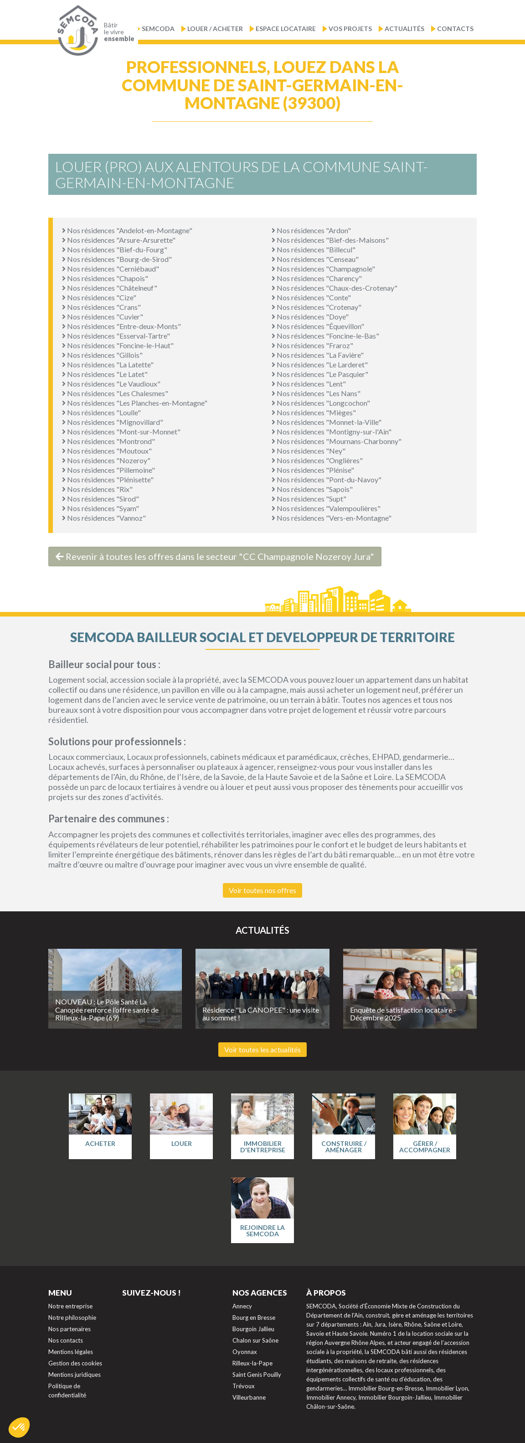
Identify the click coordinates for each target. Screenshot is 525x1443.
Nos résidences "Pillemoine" (108, 469)
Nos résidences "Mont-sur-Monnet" (121, 431)
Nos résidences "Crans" (101, 307)
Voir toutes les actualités (262, 1049)
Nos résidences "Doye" (310, 316)
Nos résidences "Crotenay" (316, 307)
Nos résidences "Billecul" (313, 249)
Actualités (404, 28)
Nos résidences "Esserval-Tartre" (116, 335)
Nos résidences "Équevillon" (318, 326)
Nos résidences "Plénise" (313, 469)
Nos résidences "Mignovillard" (112, 422)
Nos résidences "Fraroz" (312, 345)
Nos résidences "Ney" (308, 450)
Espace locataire (286, 28)
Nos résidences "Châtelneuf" (109, 287)
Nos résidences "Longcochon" (321, 402)
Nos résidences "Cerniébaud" (110, 268)
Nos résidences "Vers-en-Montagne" (331, 517)
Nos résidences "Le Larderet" (320, 364)
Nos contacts (65, 1340)
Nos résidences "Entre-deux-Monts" (121, 326)
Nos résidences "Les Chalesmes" (115, 393)
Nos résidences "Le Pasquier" (320, 374)
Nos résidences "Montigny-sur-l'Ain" (331, 431)
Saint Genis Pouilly (256, 1374)
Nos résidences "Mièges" (314, 412)
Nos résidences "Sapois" (312, 489)
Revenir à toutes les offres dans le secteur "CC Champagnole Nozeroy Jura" (215, 556)
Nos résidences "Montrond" (108, 441)
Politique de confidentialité (67, 1390)
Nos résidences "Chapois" (105, 278)
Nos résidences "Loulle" (101, 412)
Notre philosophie (72, 1317)
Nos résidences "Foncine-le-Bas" (325, 335)
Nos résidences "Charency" (317, 278)
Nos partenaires (69, 1329)
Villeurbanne (249, 1397)
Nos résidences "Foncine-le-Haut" (118, 345)
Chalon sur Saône (255, 1340)
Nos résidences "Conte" (311, 297)
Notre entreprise (70, 1306)
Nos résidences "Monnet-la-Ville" (326, 422)
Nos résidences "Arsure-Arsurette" (118, 239)
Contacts (455, 28)
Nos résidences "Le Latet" (105, 374)
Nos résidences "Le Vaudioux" (111, 383)
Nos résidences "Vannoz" (104, 517)
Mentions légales (70, 1351)
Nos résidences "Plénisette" (108, 479)
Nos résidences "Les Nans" (316, 393)
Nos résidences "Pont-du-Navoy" (326, 479)
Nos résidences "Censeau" (315, 259)
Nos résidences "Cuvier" (102, 316)
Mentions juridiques (74, 1374)
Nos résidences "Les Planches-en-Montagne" (134, 402)
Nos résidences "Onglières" (317, 460)
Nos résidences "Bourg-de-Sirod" (117, 259)
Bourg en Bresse (253, 1317)
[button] (19, 1427)
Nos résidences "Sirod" (100, 498)
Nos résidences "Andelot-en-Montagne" (127, 230)
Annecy (242, 1306)
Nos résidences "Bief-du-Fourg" (114, 249)
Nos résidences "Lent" (309, 383)
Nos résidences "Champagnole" (323, 268)
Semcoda (158, 28)
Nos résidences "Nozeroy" (106, 460)
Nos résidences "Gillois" (102, 354)
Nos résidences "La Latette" (108, 364)
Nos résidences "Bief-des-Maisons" (330, 239)
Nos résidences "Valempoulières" (326, 508)
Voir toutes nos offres (262, 890)
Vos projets (350, 28)
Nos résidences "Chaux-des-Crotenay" (334, 287)
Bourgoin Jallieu (253, 1329)
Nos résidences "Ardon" (311, 230)
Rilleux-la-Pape (252, 1363)
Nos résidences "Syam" (100, 508)
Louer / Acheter (215, 28)
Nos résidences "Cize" (99, 297)
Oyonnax (244, 1351)
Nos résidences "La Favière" (318, 354)
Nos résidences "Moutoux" (107, 450)
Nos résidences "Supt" (309, 498)
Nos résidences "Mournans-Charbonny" (336, 441)
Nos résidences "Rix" (97, 489)
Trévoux (243, 1386)
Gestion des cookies (75, 1363)
